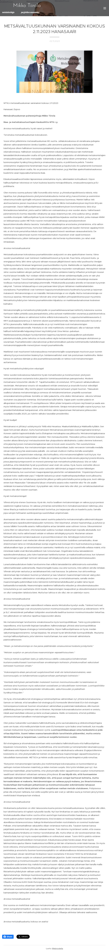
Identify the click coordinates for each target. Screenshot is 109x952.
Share (8, 937)
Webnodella (57, 948)
